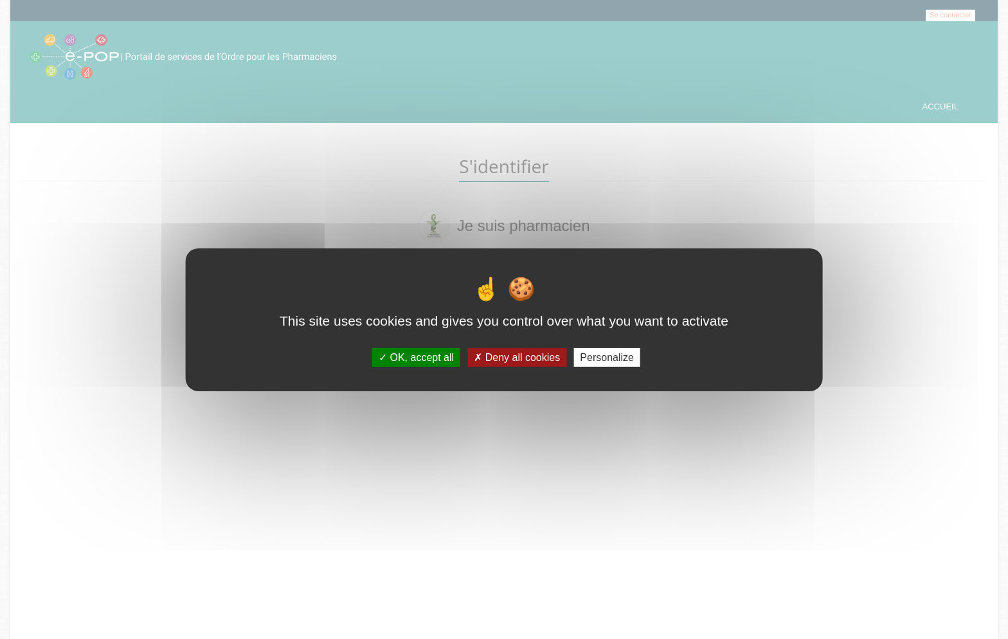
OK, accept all (416, 356)
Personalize (607, 356)
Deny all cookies (517, 356)
